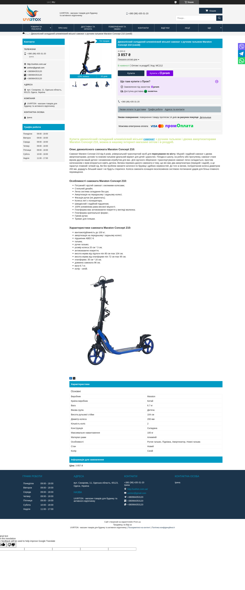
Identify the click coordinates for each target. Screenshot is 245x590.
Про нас (63, 28)
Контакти (143, 28)
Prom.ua (137, 522)
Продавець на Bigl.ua (122, 525)
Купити (131, 73)
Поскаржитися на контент (139, 527)
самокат (149, 139)
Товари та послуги (36, 28)
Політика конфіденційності (163, 527)
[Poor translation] (11, 544)
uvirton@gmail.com (35, 68)
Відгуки (165, 28)
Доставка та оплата (88, 28)
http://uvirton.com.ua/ (36, 64)
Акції (187, 28)
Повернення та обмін (117, 28)
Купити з (160, 73)
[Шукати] (219, 18)
